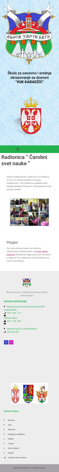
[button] (17, 149)
